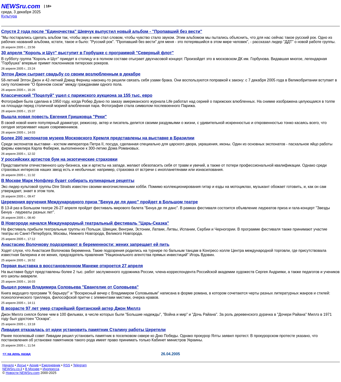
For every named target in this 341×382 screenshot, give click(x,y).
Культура (9, 16)
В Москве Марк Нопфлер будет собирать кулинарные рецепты (67, 180)
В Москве (32, 369)
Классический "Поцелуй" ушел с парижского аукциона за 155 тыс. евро (76, 95)
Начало (8, 365)
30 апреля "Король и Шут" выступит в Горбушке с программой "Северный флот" (87, 52)
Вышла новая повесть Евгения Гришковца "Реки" (54, 116)
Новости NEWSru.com (23, 373)
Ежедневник (51, 365)
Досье (21, 365)
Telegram (80, 365)
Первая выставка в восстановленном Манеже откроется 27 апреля (72, 265)
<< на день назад (17, 354)
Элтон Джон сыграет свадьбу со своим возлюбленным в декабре (70, 74)
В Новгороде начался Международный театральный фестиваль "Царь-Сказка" (85, 223)
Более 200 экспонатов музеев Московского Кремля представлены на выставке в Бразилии (97, 138)
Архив (34, 365)
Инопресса (51, 369)
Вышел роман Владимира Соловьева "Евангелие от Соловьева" (70, 287)
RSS (66, 365)
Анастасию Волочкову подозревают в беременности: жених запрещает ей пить (85, 244)
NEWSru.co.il (12, 369)
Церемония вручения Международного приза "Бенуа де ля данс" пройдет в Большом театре (99, 202)
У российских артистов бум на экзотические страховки (59, 159)
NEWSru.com (20, 6)
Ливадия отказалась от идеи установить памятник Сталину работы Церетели (83, 329)
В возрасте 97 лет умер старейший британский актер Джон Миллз (70, 308)
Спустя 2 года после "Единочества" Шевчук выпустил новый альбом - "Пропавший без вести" (101, 31)
